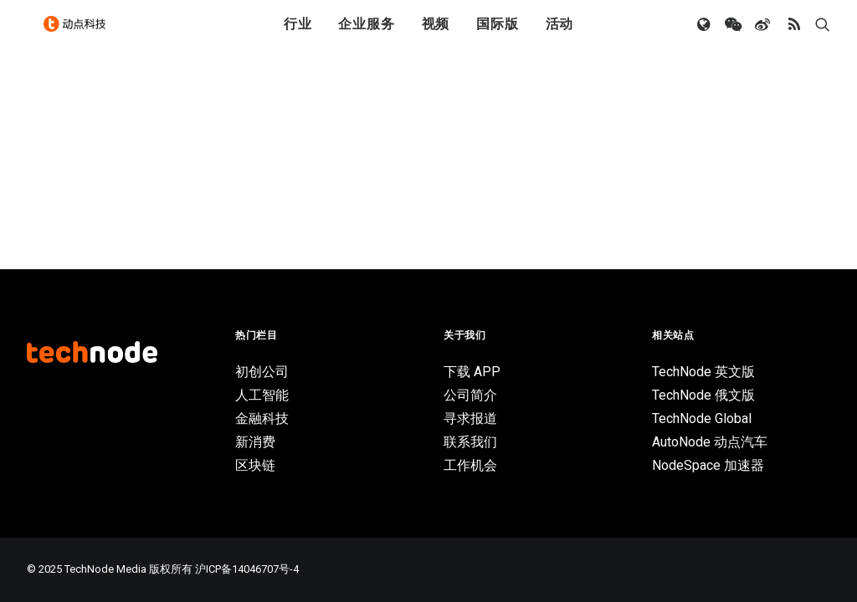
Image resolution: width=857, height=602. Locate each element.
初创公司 (262, 372)
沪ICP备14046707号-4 (247, 569)
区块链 (255, 465)
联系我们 (470, 442)
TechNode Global (702, 418)
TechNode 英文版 (703, 372)
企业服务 (366, 35)
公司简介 (470, 395)
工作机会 (470, 465)
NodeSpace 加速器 (708, 465)
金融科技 (262, 418)
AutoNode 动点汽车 (709, 442)
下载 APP (472, 372)
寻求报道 (470, 418)
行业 (298, 35)
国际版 (497, 35)
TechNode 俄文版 (703, 395)
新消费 (255, 442)
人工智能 (262, 395)
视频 (436, 35)
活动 (560, 35)
